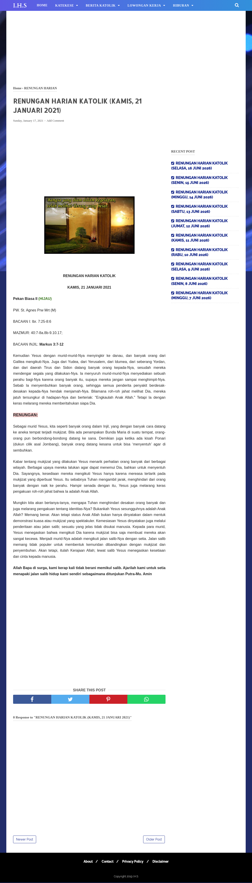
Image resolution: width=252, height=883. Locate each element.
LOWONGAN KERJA (144, 5)
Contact (107, 862)
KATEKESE (64, 5)
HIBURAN (181, 5)
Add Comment (55, 121)
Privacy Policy (133, 862)
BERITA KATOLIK (101, 5)
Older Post (154, 840)
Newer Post (24, 840)
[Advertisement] (126, 47)
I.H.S (20, 5)
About (86, 862)
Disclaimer (162, 862)
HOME (42, 5)
